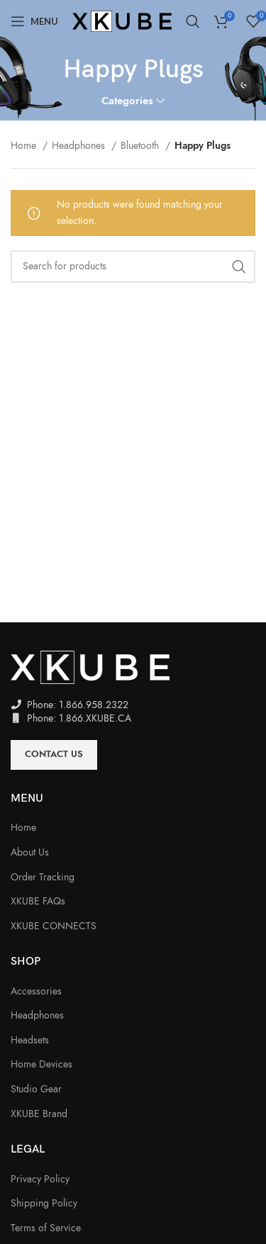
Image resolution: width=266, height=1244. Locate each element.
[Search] (193, 21)
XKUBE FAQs (38, 901)
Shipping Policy (44, 1203)
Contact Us (54, 754)
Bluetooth (141, 145)
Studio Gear (36, 1089)
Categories (127, 100)
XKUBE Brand (39, 1114)
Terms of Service (46, 1228)
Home (25, 145)
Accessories (36, 991)
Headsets (30, 1040)
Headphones (80, 145)
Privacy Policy (40, 1179)
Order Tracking (42, 877)
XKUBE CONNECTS (53, 926)
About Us (30, 852)
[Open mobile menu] (34, 21)
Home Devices (41, 1064)
